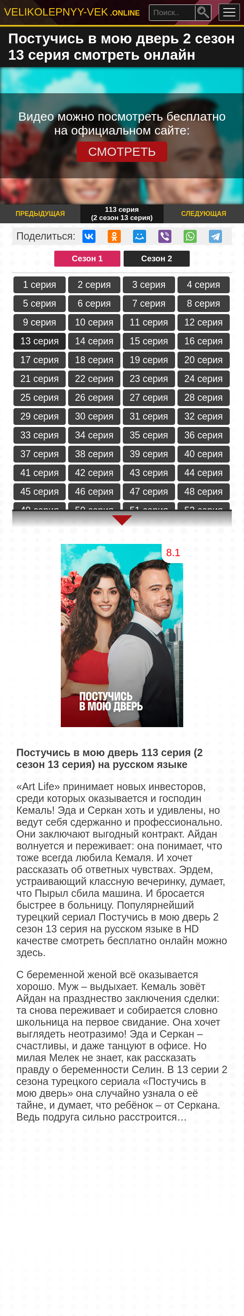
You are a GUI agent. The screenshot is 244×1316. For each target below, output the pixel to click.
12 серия (203, 322)
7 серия (149, 303)
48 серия (203, 491)
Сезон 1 (87, 258)
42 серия (94, 472)
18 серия (94, 360)
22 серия (94, 378)
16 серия (203, 341)
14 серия (94, 341)
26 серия (94, 397)
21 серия (39, 378)
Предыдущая (40, 213)
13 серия (39, 341)
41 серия (39, 472)
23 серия (149, 378)
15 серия (149, 341)
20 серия (203, 360)
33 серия (39, 435)
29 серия (39, 416)
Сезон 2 (156, 258)
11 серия (149, 322)
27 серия (149, 397)
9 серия (39, 322)
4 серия (203, 284)
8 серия (203, 303)
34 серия (94, 435)
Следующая (203, 213)
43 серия (149, 472)
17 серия (39, 360)
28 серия (203, 397)
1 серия (39, 284)
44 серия (203, 472)
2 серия (94, 284)
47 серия (149, 491)
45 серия (39, 491)
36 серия (203, 435)
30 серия (94, 416)
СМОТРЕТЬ (122, 151)
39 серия (149, 454)
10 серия (94, 322)
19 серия (149, 360)
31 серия (149, 416)
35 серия (149, 435)
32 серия (203, 416)
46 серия (94, 491)
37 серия (39, 454)
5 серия (39, 303)
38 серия (94, 454)
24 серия (203, 378)
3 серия (149, 284)
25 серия (39, 397)
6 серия (94, 303)
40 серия (203, 454)
